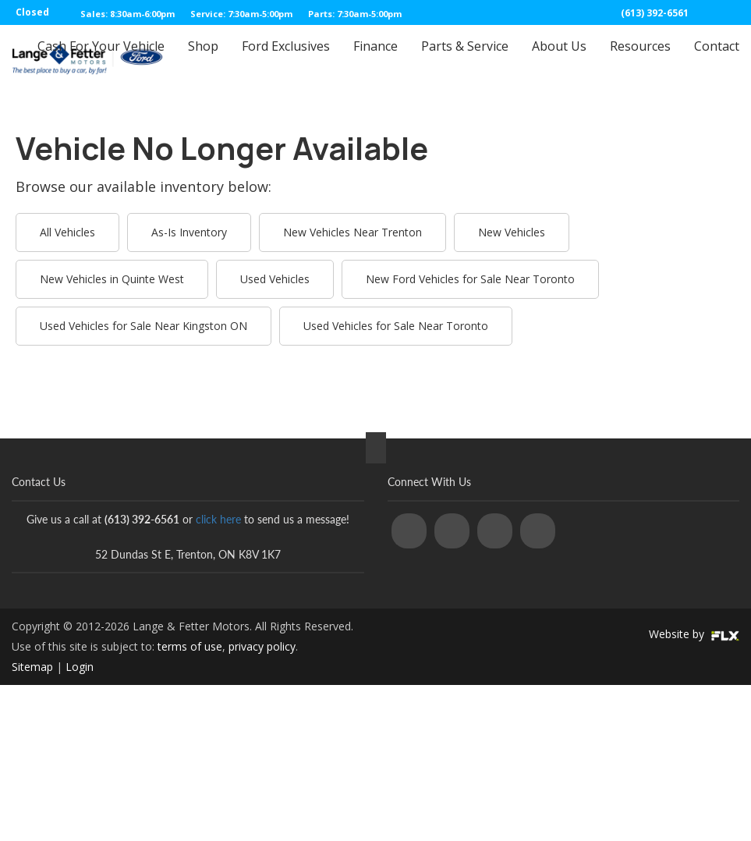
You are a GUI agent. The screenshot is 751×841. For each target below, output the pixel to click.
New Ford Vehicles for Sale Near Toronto (470, 278)
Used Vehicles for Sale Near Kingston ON (143, 325)
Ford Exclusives (286, 60)
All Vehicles (67, 232)
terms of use (190, 646)
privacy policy (262, 646)
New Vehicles (511, 232)
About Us (559, 60)
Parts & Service (464, 60)
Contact (716, 60)
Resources (640, 60)
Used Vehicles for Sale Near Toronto (395, 325)
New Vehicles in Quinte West (112, 278)
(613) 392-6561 (655, 13)
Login (80, 666)
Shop (203, 60)
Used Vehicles (275, 278)
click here (218, 519)
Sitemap (32, 666)
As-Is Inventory (189, 232)
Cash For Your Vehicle (101, 60)
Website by (694, 633)
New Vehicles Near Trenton (352, 232)
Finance (375, 60)
